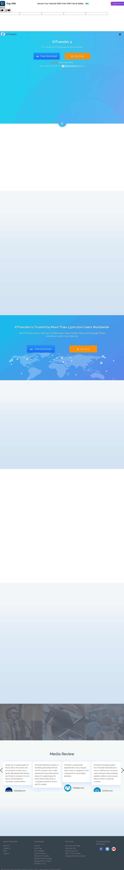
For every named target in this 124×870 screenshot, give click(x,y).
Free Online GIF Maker (72, 846)
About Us (6, 846)
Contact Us (7, 848)
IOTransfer (9, 34)
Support (6, 853)
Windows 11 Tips (40, 863)
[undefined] (7, 10)
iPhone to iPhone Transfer (43, 858)
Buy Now (77, 56)
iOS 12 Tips (38, 848)
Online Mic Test (70, 848)
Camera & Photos (40, 853)
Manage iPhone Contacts (42, 861)
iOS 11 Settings (39, 851)
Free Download (46, 56)
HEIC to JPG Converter (73, 853)
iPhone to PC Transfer (41, 856)
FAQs (5, 851)
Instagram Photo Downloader (75, 856)
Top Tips (37, 846)
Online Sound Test (71, 851)
